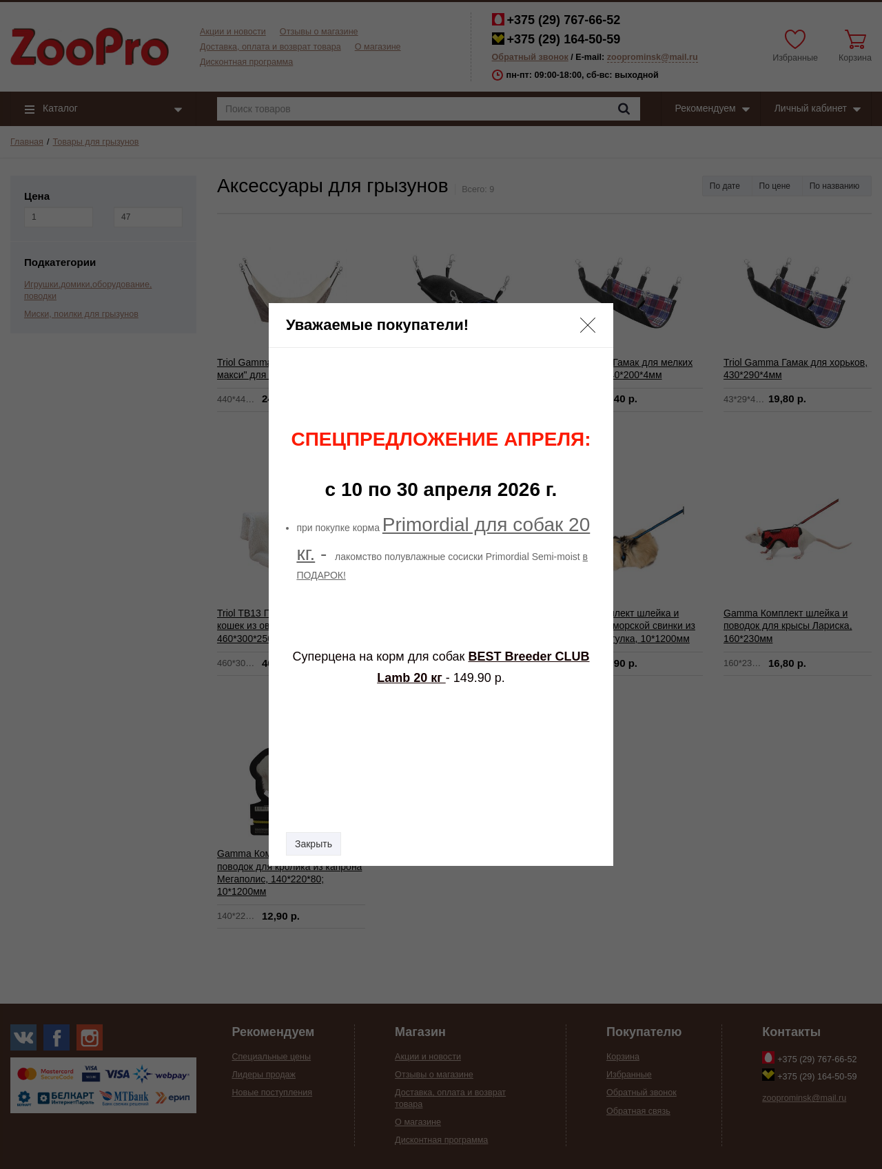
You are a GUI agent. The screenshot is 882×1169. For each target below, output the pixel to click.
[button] (588, 325)
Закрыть (313, 843)
